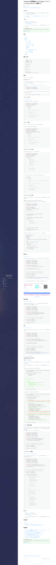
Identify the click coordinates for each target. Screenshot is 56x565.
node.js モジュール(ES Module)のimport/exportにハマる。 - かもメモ (34, 524)
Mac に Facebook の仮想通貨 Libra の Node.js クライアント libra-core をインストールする (37, 529)
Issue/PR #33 (30, 22)
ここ (24, 29)
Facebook (25, 12)
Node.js (31, 7)
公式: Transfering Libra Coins (28, 327)
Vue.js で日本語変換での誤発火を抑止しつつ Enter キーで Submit (34, 534)
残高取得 (25, 427)
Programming (35, 7)
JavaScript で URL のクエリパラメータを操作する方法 (32, 536)
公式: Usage (35, 91)
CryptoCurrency (26, 7)
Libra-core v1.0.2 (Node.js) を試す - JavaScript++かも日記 (33, 525)
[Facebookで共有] (49, 558)
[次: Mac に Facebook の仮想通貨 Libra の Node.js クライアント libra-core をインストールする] (27, 558)
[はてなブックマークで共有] (45, 558)
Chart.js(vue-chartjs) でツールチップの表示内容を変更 (32, 533)
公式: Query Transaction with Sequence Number (30, 453)
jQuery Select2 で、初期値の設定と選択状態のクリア (32, 537)
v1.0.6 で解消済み (28, 23)
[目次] (43, 558)
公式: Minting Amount (27, 256)
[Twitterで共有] (47, 558)
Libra (29, 7)
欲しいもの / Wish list (27, 31)
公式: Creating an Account (27, 99)
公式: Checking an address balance (28, 301)
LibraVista (28, 356)
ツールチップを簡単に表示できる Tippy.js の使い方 (32, 535)
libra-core (39, 7)
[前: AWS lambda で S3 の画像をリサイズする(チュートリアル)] (25, 558)
